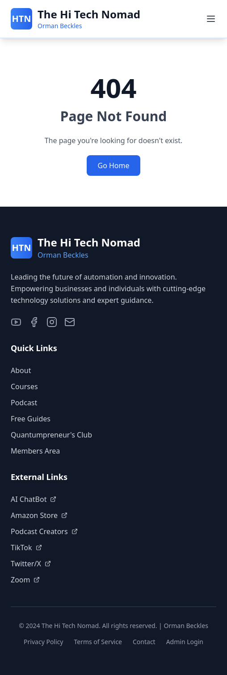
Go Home (113, 165)
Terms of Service (98, 641)
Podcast (24, 403)
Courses (24, 386)
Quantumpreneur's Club (51, 435)
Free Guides (30, 419)
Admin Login (184, 641)
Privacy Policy (43, 641)
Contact (144, 641)
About (21, 370)
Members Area (35, 451)
